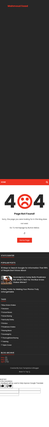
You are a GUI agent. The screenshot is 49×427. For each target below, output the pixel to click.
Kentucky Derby (8, 320)
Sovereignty (6, 334)
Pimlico (5, 323)
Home (3, 182)
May (3, 357)
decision (5, 309)
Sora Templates (25, 368)
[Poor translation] (9, 386)
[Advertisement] (24, 96)
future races (7, 312)
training (5, 341)
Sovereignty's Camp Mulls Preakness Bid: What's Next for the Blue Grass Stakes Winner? (29, 279)
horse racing (7, 316)
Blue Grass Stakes (9, 305)
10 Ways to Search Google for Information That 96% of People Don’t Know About (24, 269)
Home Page (25, 240)
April (3, 361)
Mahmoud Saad (18, 6)
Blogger (36, 368)
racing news (7, 330)
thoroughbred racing (10, 338)
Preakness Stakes (8, 327)
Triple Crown (7, 345)
